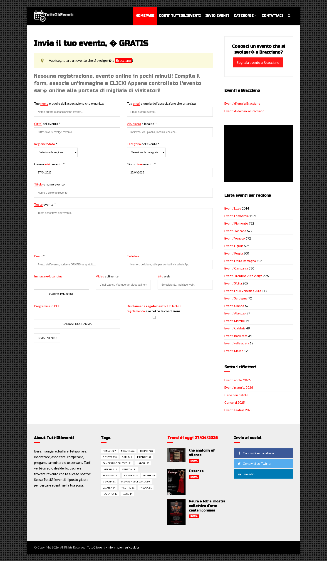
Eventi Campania (236, 268)
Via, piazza (134, 124)
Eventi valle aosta (236, 343)
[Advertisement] (259, 153)
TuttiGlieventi (96, 547)
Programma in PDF (47, 306)
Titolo (38, 184)
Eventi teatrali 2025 (238, 410)
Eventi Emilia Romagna (240, 261)
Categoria (134, 144)
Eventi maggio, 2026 (238, 387)
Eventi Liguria (233, 246)
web (164, 276)
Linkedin (246, 474)
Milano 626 (128, 451)
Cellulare (133, 256)
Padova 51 (146, 487)
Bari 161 (127, 457)
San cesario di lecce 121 (117, 463)
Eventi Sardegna (236, 298)
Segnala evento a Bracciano (258, 62)
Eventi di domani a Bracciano (244, 111)
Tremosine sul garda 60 (135, 481)
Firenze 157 (144, 457)
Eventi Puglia (233, 253)
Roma (194, 461)
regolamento (136, 311)
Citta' (38, 124)
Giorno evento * (49, 164)
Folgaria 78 (131, 475)
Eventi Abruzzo (235, 313)
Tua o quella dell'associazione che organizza (161, 103)
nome (44, 103)
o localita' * (142, 124)
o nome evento (49, 184)
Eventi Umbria (234, 306)
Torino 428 (146, 451)
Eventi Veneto (234, 238)
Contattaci (272, 16)
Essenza (196, 471)
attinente (107, 276)
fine (140, 164)
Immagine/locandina (48, 276)
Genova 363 (110, 457)
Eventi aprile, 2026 (237, 380)
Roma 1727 (109, 451)
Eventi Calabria (234, 328)
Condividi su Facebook (255, 453)
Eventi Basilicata (236, 336)
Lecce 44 (127, 493)
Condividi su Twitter (254, 463)
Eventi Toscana (235, 231)
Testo (38, 204)
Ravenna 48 (110, 493)
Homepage (145, 16)
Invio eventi (217, 16)
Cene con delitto (236, 395)
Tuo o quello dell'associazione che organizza (69, 103)
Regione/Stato (44, 144)
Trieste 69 (149, 475)
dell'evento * (47, 124)
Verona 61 (109, 481)
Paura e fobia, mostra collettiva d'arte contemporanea (207, 505)
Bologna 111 (110, 475)
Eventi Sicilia (233, 283)
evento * (45, 205)
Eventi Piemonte (236, 223)
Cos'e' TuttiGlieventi (180, 16)
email (136, 103)
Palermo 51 (127, 487)
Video (100, 276)
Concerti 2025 (234, 402)
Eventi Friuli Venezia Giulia (242, 291)
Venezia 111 (129, 469)
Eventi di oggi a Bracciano (242, 103)
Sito (160, 276)
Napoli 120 (143, 463)
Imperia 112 (110, 469)
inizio (48, 164)
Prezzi (38, 256)
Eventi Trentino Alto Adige (243, 276)
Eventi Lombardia (236, 216)
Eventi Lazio (232, 208)
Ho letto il (154, 306)
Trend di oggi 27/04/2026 (192, 438)
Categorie (244, 16)
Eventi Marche (234, 321)
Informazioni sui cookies (123, 547)
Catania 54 (109, 487)
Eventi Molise (233, 351)
